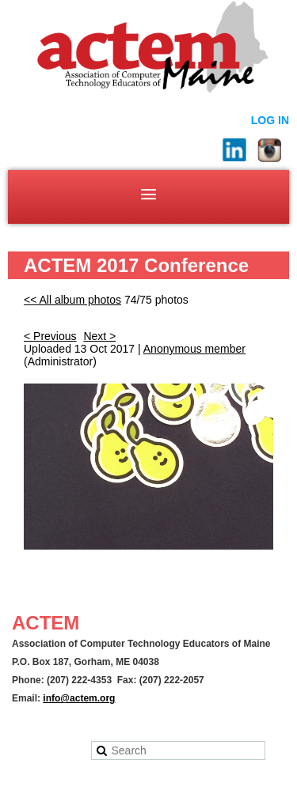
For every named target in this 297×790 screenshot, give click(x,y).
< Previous (50, 336)
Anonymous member (194, 348)
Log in (270, 120)
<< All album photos (72, 299)
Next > (99, 336)
